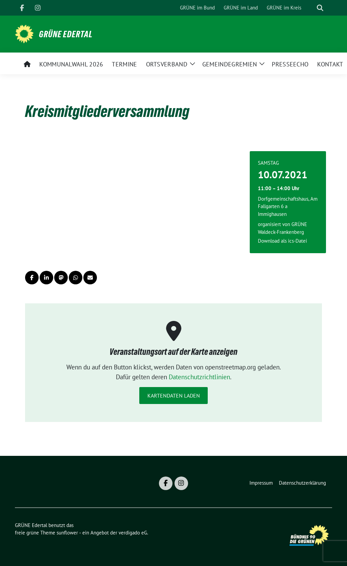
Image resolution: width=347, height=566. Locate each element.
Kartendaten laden (173, 395)
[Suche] (310, 8)
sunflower (67, 532)
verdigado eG (133, 532)
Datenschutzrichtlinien (199, 377)
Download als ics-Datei (282, 241)
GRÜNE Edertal (66, 34)
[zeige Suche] (320, 8)
